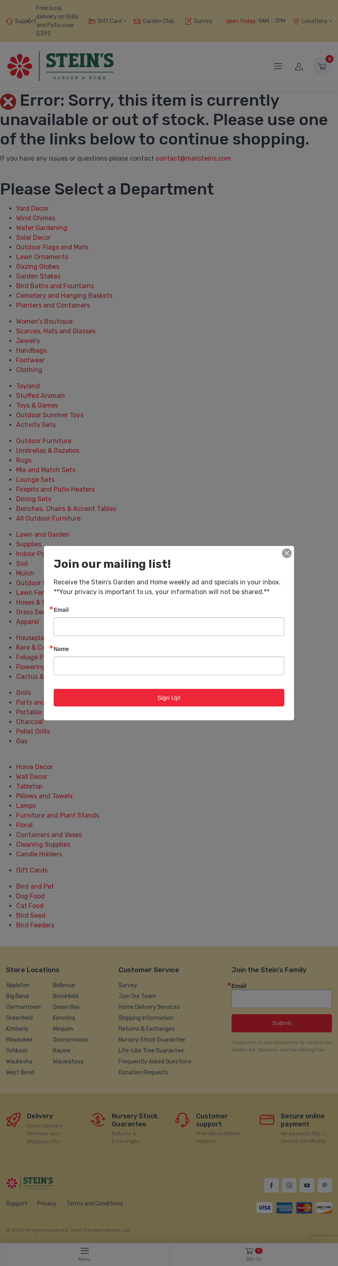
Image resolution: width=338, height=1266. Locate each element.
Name (61, 648)
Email (61, 609)
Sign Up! (169, 697)
